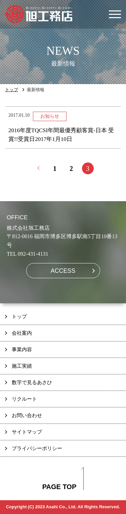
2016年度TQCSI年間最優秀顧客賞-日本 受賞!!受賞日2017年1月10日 (61, 134)
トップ (11, 89)
